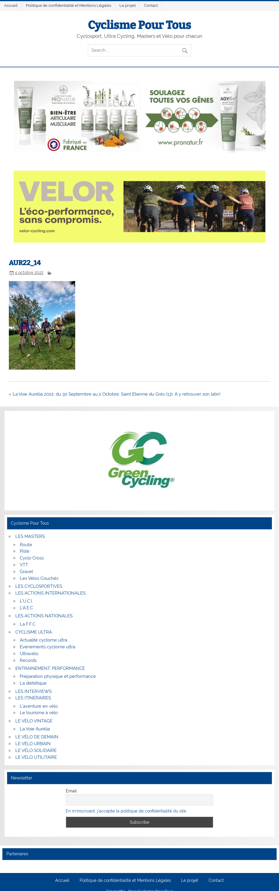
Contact (151, 5)
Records (28, 660)
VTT (24, 564)
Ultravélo (29, 653)
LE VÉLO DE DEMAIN (36, 737)
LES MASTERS (30, 536)
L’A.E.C (26, 608)
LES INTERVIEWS (33, 691)
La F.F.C (27, 624)
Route (26, 544)
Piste (24, 551)
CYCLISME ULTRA (33, 632)
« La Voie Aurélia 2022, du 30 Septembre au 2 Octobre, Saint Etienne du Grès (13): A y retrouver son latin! (115, 394)
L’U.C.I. (26, 601)
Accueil (11, 5)
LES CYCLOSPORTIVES (38, 586)
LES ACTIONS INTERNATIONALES (50, 593)
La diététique (33, 683)
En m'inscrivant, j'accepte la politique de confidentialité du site (126, 811)
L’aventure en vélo (39, 706)
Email (71, 791)
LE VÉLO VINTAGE (33, 721)
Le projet (127, 5)
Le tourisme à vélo (39, 712)
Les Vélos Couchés (39, 578)
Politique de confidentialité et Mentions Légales (68, 5)
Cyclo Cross (32, 558)
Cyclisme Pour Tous (139, 25)
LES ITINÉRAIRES (33, 698)
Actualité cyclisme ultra (43, 640)
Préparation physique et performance (58, 676)
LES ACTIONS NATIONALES (44, 616)
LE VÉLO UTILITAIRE (36, 757)
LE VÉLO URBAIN (33, 743)
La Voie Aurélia (35, 729)
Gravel (26, 571)
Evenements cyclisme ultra (47, 647)
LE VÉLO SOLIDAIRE (36, 750)
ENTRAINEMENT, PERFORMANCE (50, 668)
